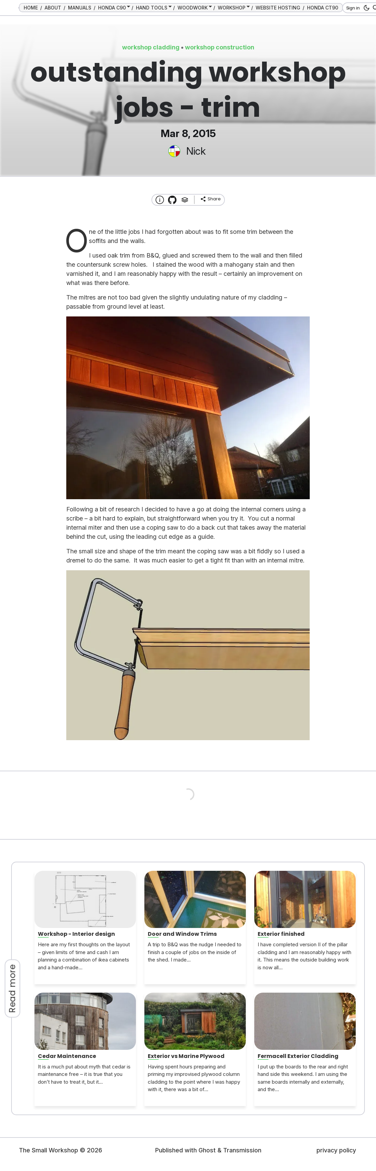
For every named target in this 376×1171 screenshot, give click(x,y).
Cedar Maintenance (67, 1056)
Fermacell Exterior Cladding (298, 1056)
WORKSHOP (231, 7)
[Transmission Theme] (172, 200)
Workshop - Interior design (76, 934)
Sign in (353, 7)
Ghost (207, 1150)
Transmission (242, 1150)
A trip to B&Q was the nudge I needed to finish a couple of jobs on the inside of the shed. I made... (194, 952)
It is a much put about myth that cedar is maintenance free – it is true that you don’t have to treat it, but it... (84, 1074)
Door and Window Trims (182, 934)
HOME (31, 7)
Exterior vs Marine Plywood (186, 1056)
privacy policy (336, 1150)
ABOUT (53, 7)
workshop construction (219, 47)
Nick (196, 151)
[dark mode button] (365, 7)
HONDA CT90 (322, 7)
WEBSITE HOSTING (278, 7)
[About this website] (160, 200)
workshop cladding (151, 47)
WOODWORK (193, 7)
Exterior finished (281, 934)
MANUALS (79, 7)
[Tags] (185, 200)
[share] (210, 199)
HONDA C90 (112, 7)
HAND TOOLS (151, 7)
